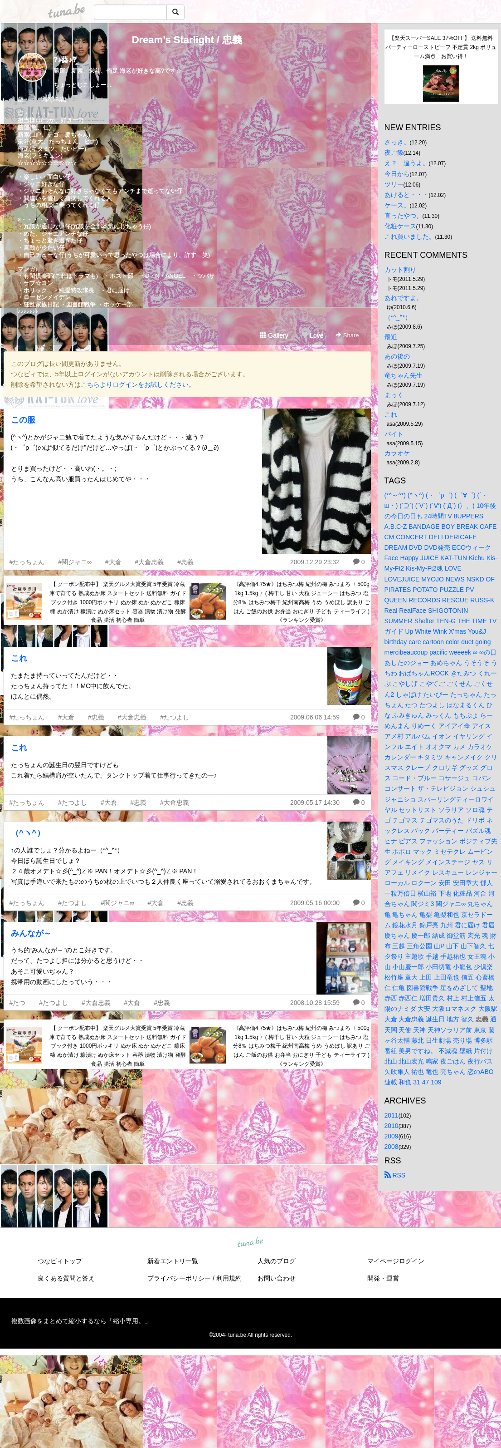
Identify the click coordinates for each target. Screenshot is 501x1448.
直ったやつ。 (403, 215)
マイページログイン (395, 1261)
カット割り (400, 269)
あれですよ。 (403, 297)
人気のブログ (277, 1261)
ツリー (394, 184)
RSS (395, 1175)
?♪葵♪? (65, 60)
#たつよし (174, 717)
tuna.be (250, 1243)
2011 (391, 1115)
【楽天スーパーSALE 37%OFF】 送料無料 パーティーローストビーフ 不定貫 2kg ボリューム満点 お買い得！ (441, 47)
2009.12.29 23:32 (315, 562)
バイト (394, 434)
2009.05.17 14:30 (315, 802)
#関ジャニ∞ (75, 562)
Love (312, 335)
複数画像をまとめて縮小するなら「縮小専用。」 (81, 1321)
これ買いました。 (409, 236)
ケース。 (397, 205)
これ (19, 658)
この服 (23, 419)
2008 (391, 1146)
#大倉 (113, 562)
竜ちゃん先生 (403, 375)
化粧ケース (400, 226)
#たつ (18, 1002)
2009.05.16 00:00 (315, 902)
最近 (390, 336)
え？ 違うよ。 (406, 163)
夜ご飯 (394, 152)
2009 (391, 1136)
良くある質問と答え (66, 1278)
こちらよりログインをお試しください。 (138, 384)
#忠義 (185, 562)
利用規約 (229, 1278)
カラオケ (397, 453)
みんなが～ (31, 933)
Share (347, 335)
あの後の (397, 356)
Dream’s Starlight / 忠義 (187, 39)
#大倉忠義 (149, 562)
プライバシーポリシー (179, 1278)
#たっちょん (27, 562)
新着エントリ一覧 (172, 1261)
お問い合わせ (277, 1278)
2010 (391, 1125)
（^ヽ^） (28, 832)
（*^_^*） (398, 317)
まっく (394, 395)
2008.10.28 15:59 (315, 1002)
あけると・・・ (406, 194)
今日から (397, 173)
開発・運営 (383, 1278)
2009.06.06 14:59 (315, 717)
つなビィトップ (60, 1261)
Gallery (274, 335)
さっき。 (397, 142)
